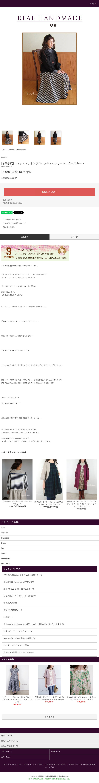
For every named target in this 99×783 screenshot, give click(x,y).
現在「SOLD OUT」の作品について (19, 589)
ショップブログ (49, 767)
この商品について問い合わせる (13, 223)
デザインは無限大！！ (13, 610)
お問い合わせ (22, 266)
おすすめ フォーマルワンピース (18, 631)
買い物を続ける (7, 227)
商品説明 (24, 237)
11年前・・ (8, 617)
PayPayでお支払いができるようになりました (23, 575)
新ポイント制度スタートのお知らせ (19, 652)
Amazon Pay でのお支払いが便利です (20, 638)
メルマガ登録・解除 (89, 764)
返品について (8, 200)
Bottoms (11, 149)
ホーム (5, 149)
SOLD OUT (49, 192)
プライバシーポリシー (74, 764)
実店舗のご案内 (10, 603)
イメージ (74, 237)
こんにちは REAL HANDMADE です (19, 582)
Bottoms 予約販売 (21, 149)
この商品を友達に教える (10, 219)
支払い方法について (16, 764)
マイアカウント (6, 751)
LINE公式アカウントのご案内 (16, 645)
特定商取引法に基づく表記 (12, 203)
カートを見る (55, 751)
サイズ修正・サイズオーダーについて (20, 596)
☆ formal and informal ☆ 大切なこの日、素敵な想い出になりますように (34, 624)
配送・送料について (30, 764)
